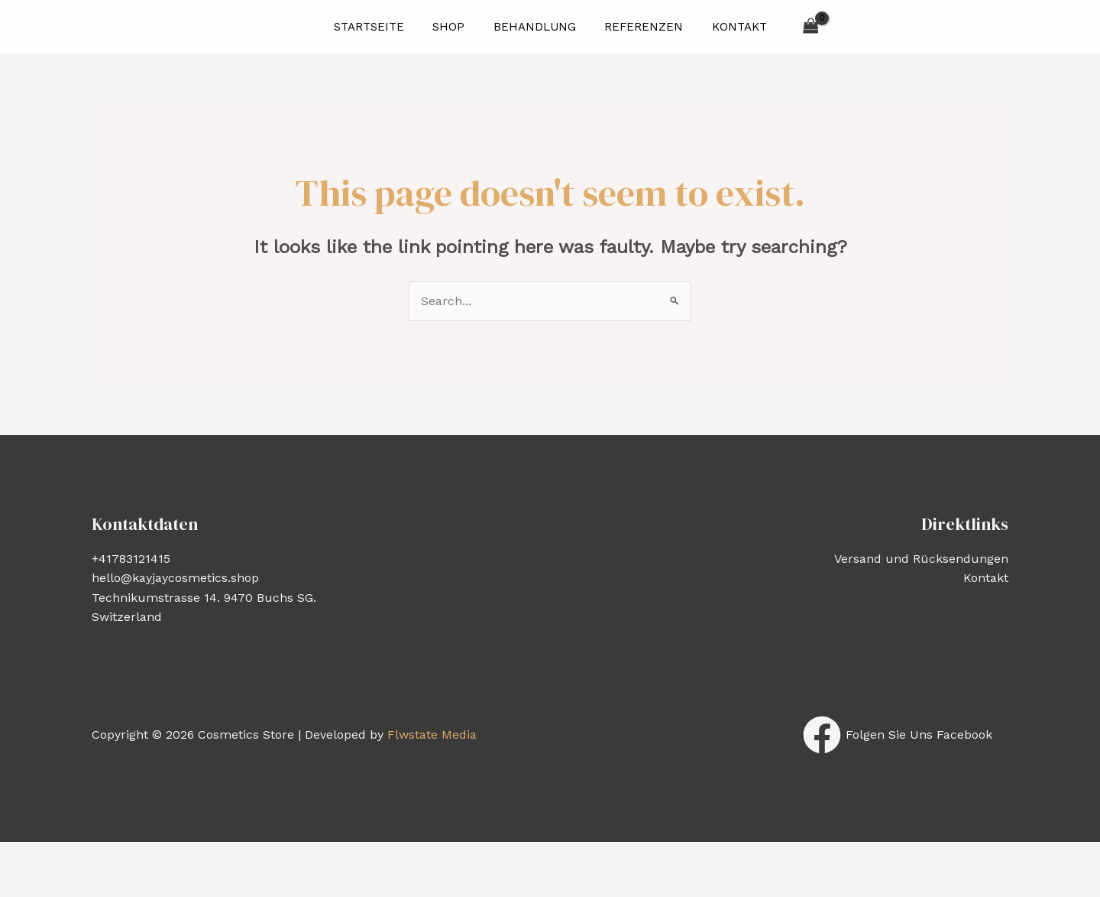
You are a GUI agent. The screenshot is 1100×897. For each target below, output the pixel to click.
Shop (454, 27)
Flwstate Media (432, 734)
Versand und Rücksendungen (921, 558)
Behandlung (534, 27)
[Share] (168, 855)
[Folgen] (897, 735)
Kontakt (727, 27)
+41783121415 (131, 558)
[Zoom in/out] (32, 855)
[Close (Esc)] (236, 855)
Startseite (380, 27)
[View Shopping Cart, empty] (796, 26)
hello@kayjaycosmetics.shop (175, 577)
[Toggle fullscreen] (100, 855)
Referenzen (638, 27)
